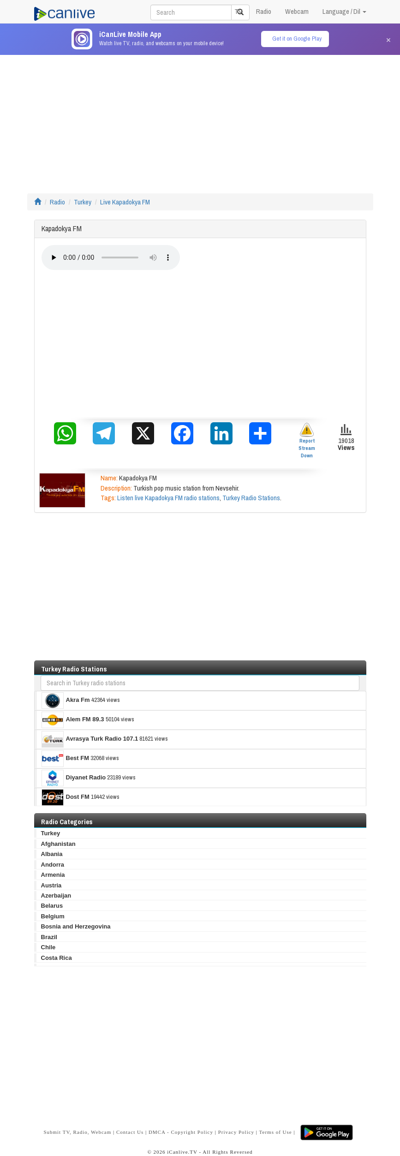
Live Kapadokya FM (125, 202)
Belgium (53, 916)
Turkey (82, 202)
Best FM (66, 758)
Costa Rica (56, 957)
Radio (263, 11)
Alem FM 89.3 (73, 720)
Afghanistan (58, 843)
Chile (48, 947)
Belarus (52, 905)
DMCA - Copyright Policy (181, 1132)
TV (238, 11)
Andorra (53, 864)
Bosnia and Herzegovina (76, 926)
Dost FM (66, 797)
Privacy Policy (236, 1132)
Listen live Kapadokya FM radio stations (168, 498)
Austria (51, 885)
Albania (52, 854)
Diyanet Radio (74, 778)
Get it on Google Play (297, 38)
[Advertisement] (200, 119)
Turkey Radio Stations (251, 498)
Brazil (49, 937)
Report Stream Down (307, 440)
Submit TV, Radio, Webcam (77, 1132)
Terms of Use (275, 1132)
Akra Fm (66, 700)
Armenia (53, 874)
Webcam (297, 11)
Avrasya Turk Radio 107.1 (90, 739)
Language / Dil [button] (344, 11)
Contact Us (129, 1132)
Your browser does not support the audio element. (111, 257)
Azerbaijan (56, 895)
